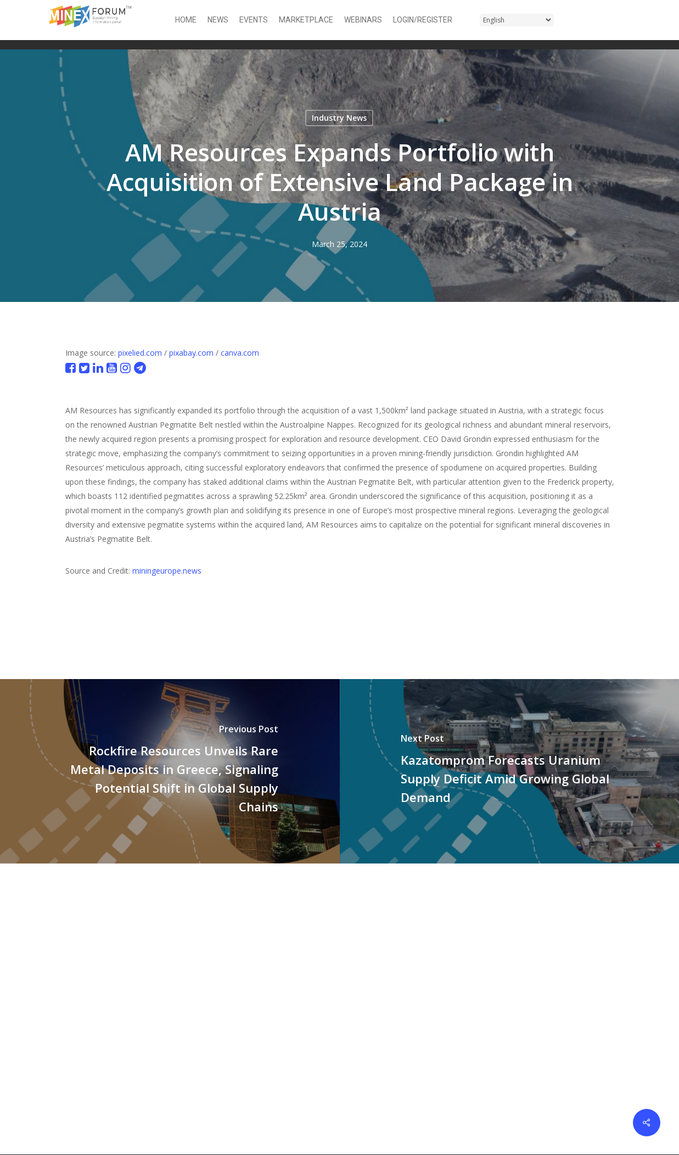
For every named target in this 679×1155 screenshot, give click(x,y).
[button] (623, 20)
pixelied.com (140, 352)
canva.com (240, 352)
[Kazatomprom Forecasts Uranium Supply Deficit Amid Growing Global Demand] (510, 771)
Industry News (339, 118)
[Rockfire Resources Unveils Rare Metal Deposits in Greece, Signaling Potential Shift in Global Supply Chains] (170, 771)
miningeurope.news (166, 570)
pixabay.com (191, 352)
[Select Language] (517, 20)
